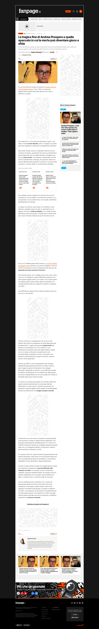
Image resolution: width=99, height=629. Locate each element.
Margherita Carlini (23, 171)
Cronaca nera (34, 19)
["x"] (30, 593)
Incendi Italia (57, 19)
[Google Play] (26, 625)
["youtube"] (26, 593)
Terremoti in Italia (47, 19)
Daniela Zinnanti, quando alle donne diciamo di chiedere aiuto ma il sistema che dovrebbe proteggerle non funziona (37, 180)
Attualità (23, 19)
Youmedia (44, 607)
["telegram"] (37, 593)
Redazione (44, 616)
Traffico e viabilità (66, 19)
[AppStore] (19, 625)
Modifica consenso (46, 618)
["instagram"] (22, 593)
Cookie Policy (45, 613)
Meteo (40, 19)
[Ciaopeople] (80, 625)
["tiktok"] (18, 593)
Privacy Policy (45, 611)
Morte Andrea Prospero (30, 33)
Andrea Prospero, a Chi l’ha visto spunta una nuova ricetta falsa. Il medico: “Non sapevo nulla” (70, 129)
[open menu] (17, 19)
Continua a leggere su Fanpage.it (38, 504)
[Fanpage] (20, 603)
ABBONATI (68, 11)
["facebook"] (33, 593)
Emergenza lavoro (76, 19)
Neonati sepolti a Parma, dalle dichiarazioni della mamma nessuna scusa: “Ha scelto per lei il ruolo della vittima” (24, 180)
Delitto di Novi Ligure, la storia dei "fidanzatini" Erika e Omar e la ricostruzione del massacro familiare (51, 179)
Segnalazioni (45, 609)
